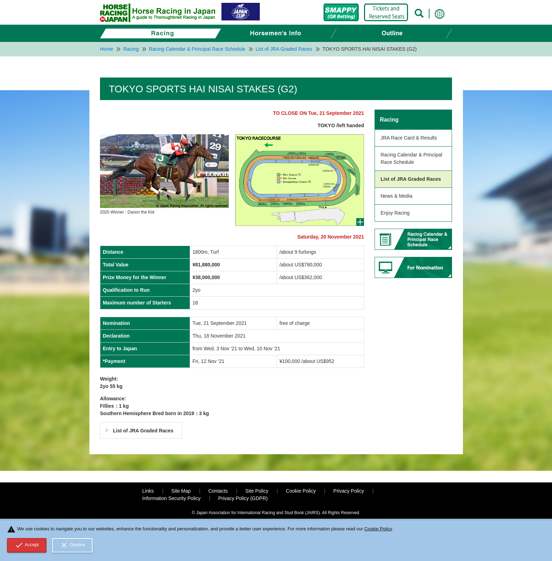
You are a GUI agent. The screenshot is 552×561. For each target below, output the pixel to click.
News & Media (396, 196)
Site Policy (256, 491)
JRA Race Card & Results (409, 138)
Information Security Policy (171, 498)
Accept (27, 545)
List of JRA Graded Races (411, 179)
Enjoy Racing (395, 213)
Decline (72, 545)
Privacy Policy (348, 491)
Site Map (181, 491)
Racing (389, 120)
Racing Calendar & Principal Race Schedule (411, 158)
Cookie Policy (301, 491)
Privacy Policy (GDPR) (243, 498)
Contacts (218, 491)
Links (148, 491)
